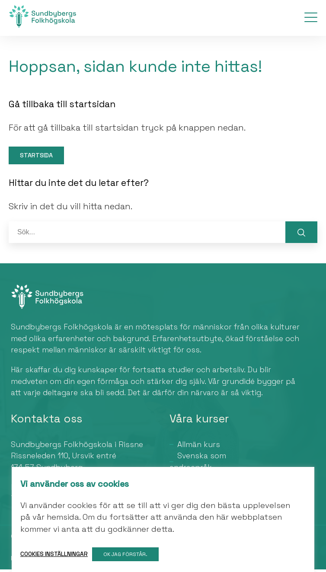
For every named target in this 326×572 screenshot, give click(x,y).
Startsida (37, 158)
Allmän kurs (198, 447)
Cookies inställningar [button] (54, 554)
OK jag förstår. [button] (126, 554)
